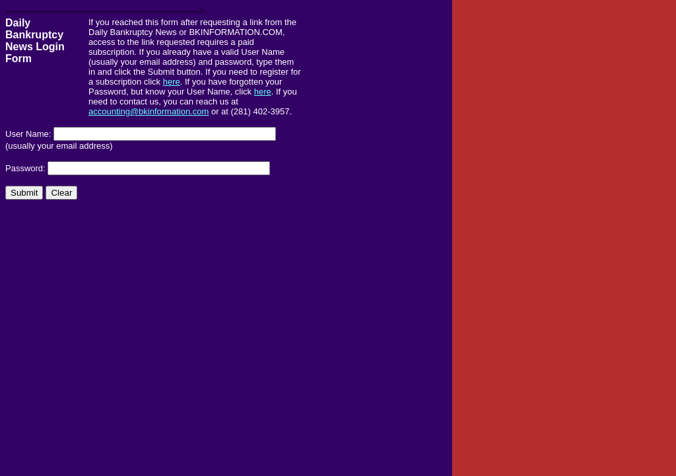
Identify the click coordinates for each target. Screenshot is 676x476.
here (171, 82)
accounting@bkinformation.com (148, 111)
